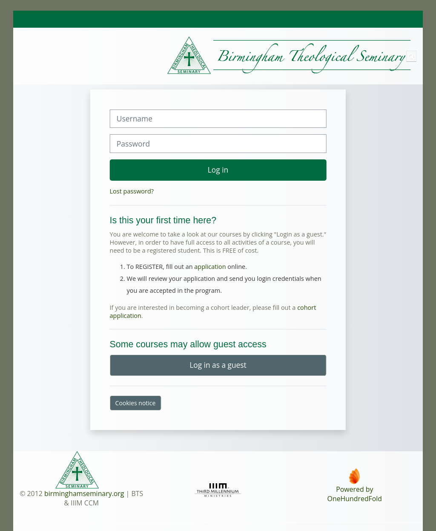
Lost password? (132, 191)
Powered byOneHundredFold (354, 494)
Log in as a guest (217, 365)
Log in (218, 169)
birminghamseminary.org (84, 493)
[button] (411, 56)
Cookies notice (135, 403)
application (210, 267)
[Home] (213, 56)
